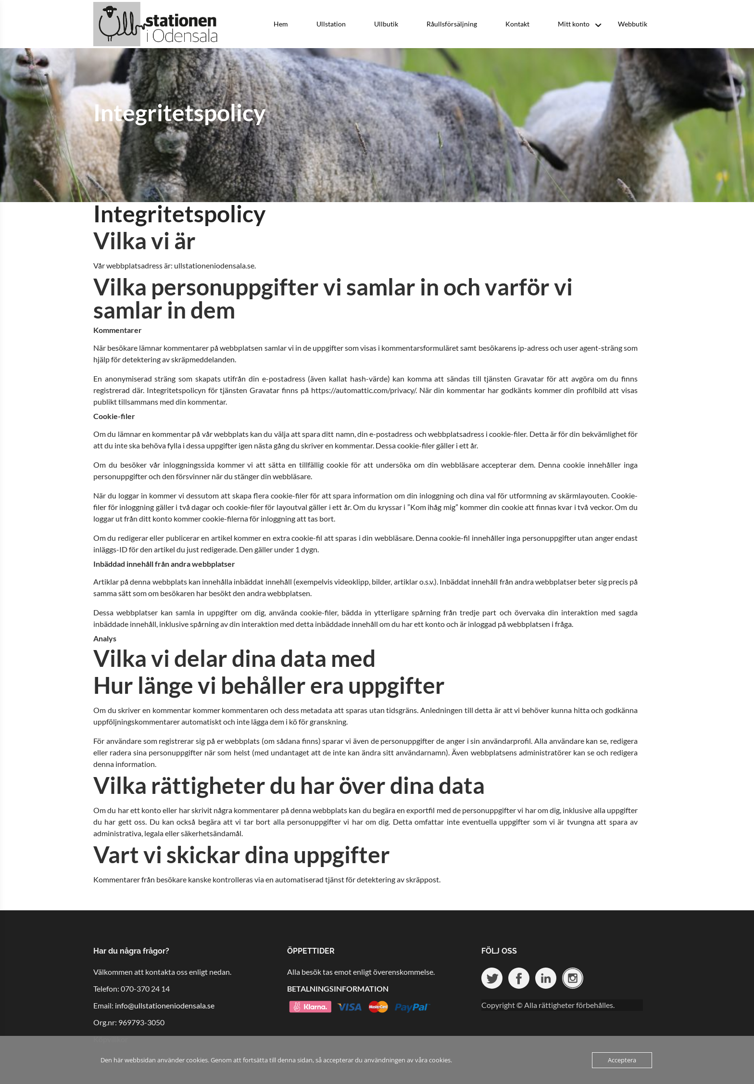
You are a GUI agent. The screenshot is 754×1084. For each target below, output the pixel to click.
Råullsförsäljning (452, 24)
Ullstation (331, 24)
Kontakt (517, 24)
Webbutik (632, 24)
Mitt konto (574, 24)
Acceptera (622, 1060)
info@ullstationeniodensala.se (164, 1005)
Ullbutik (386, 24)
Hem (281, 24)
